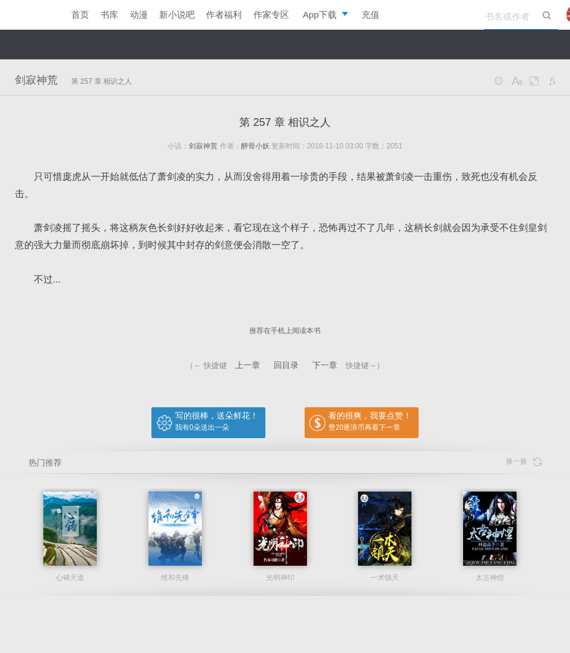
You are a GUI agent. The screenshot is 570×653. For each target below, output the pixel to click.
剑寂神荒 (36, 80)
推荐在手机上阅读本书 (285, 330)
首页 (80, 14)
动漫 (139, 14)
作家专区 (271, 14)
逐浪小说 (29, 15)
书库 (109, 14)
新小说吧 (177, 14)
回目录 (286, 365)
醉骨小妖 (255, 146)
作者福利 (224, 14)
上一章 (247, 365)
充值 (370, 14)
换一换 (524, 461)
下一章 (324, 365)
